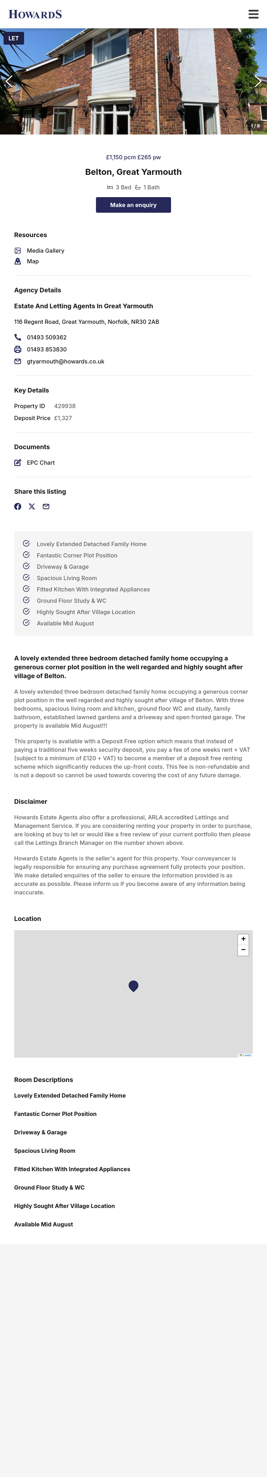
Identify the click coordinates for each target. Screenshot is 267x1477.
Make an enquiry (133, 204)
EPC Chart (41, 462)
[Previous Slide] (9, 81)
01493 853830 (47, 349)
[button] (133, 81)
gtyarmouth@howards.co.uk (65, 361)
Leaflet (245, 1055)
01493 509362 (47, 337)
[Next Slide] (258, 81)
